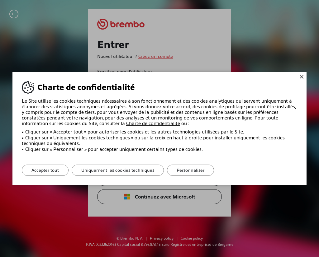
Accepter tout (45, 170)
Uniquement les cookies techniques (117, 170)
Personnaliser (190, 170)
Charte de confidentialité (153, 123)
